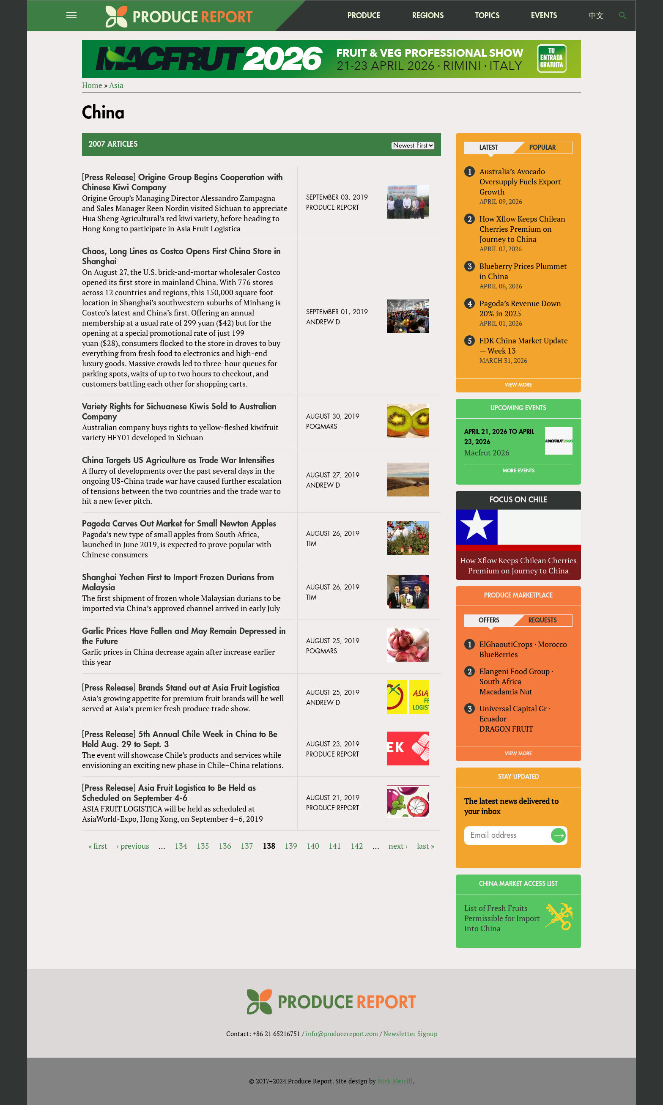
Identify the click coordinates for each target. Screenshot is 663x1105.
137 (247, 846)
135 (203, 846)
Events (544, 15)
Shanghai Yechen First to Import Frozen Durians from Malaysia (178, 582)
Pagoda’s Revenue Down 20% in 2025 (520, 308)
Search (623, 16)
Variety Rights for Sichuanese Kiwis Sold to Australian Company (179, 411)
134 (181, 846)
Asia (116, 85)
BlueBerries (498, 654)
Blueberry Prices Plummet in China (523, 271)
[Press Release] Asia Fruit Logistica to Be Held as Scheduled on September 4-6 (169, 793)
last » (425, 846)
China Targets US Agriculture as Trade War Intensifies (178, 460)
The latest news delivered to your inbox (511, 806)
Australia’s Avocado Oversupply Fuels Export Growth (520, 181)
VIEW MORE (518, 384)
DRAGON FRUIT (506, 729)
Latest (488, 148)
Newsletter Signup (410, 1033)
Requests (543, 620)
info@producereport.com (342, 1033)
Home (92, 85)
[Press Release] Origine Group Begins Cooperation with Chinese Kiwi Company (182, 182)
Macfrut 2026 (487, 452)
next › (398, 846)
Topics (487, 15)
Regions (428, 15)
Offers (489, 620)
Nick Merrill (395, 1081)
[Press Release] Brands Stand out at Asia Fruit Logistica (180, 687)
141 (335, 846)
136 (225, 846)
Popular (542, 148)
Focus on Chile (518, 500)
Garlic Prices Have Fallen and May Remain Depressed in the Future (184, 636)
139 (291, 846)
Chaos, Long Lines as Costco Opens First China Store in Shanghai (181, 256)
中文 (596, 15)
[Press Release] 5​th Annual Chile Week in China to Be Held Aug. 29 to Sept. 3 (179, 739)
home (311, 16)
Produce (364, 15)
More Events (518, 470)
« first (97, 846)
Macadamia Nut (505, 691)
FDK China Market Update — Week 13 (523, 345)
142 (357, 846)
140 (313, 846)
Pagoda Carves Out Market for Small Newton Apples (179, 523)
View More (518, 753)
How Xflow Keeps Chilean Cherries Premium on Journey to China (522, 229)
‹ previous (133, 846)
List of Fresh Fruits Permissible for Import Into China (502, 918)
